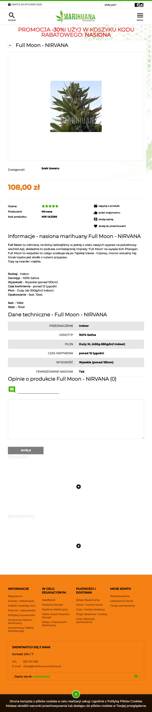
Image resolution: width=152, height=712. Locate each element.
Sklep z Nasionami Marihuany (54, 623)
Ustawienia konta (121, 600)
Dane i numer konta (89, 604)
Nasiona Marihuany (55, 609)
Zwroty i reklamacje (21, 600)
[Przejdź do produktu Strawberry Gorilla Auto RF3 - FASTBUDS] (42, 510)
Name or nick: (12, 390)
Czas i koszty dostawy (90, 609)
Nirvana (47, 211)
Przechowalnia (119, 596)
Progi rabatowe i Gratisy (91, 614)
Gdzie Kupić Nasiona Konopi (55, 616)
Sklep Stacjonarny (88, 599)
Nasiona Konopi (52, 604)
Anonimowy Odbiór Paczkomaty (21, 629)
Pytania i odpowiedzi (22, 610)
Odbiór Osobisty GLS (21, 605)
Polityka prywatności (21, 615)
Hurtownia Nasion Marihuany (20, 621)
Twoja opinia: (12, 399)
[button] (119, 206)
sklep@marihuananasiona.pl (36, 666)
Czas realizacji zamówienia (85, 620)
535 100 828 (25, 661)
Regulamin (15, 596)
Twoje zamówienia (122, 605)
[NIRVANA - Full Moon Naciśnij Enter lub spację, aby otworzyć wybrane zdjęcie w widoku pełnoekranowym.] (76, 106)
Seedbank (48, 599)
